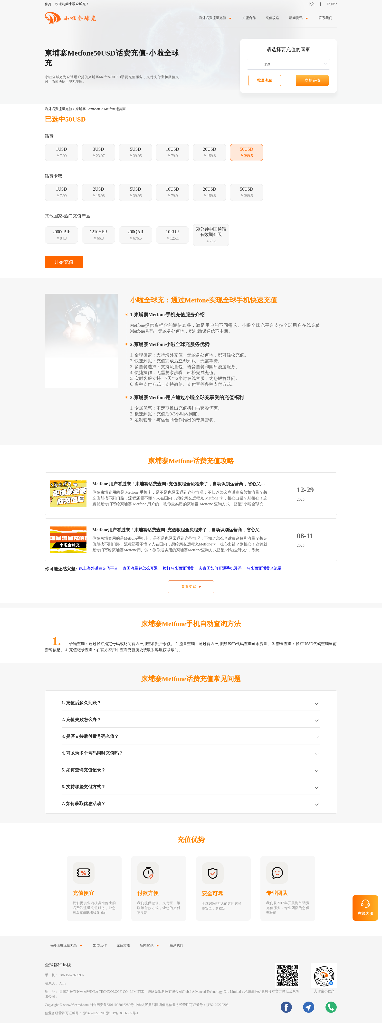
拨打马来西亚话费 (179, 568)
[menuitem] (215, 18)
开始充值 (64, 262)
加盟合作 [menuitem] (249, 18)
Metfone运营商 (115, 109)
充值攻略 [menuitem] (272, 18)
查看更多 (189, 586)
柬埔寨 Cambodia (88, 109)
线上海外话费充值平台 (99, 568)
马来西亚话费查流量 (265, 568)
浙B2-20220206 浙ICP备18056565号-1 (110, 1013)
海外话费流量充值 (58, 109)
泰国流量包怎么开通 (141, 568)
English (332, 4)
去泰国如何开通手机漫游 (221, 568)
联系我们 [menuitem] (325, 18)
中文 (311, 4)
